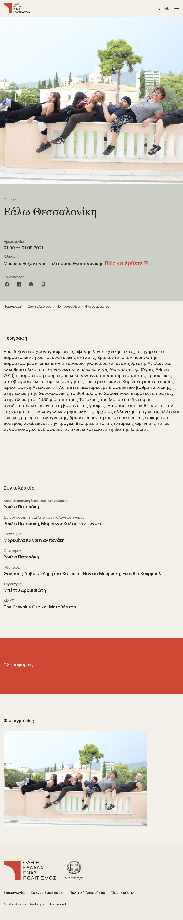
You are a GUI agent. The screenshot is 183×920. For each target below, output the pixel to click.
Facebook (58, 904)
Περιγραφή (13, 306)
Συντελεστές (39, 306)
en (167, 8)
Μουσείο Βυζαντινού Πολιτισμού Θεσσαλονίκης (53, 263)
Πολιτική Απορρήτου (87, 892)
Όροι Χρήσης (122, 892)
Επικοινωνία (14, 892)
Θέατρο (10, 199)
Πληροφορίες (68, 306)
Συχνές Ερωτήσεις (46, 892)
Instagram (39, 904)
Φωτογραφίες (97, 306)
